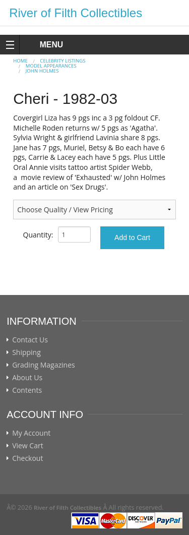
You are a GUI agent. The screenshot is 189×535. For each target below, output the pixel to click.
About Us (27, 377)
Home (20, 60)
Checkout (27, 458)
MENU (42, 44)
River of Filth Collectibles (75, 13)
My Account (31, 433)
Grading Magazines (43, 365)
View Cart (27, 445)
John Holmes (42, 71)
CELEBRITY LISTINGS (62, 60)
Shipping (26, 352)
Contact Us (30, 339)
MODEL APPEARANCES (51, 66)
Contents (27, 390)
